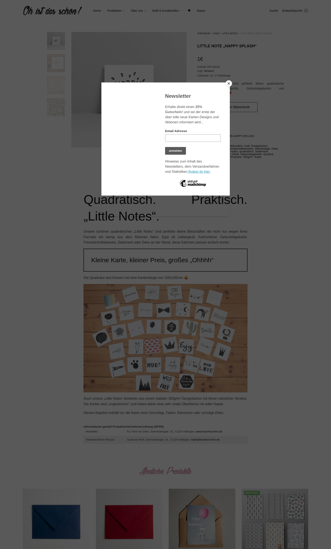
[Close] (229, 83)
